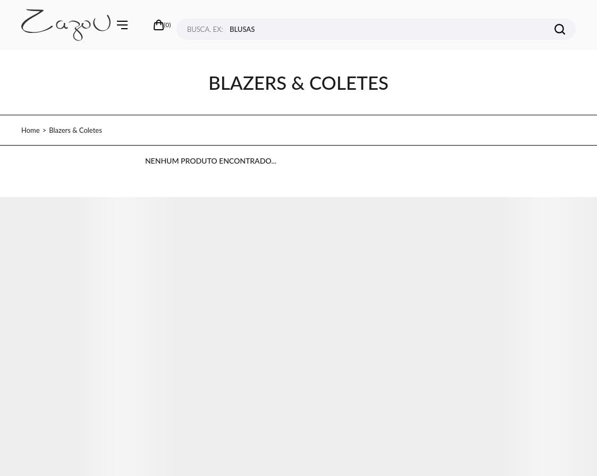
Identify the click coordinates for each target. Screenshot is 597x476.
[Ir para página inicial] (30, 130)
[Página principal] (66, 25)
